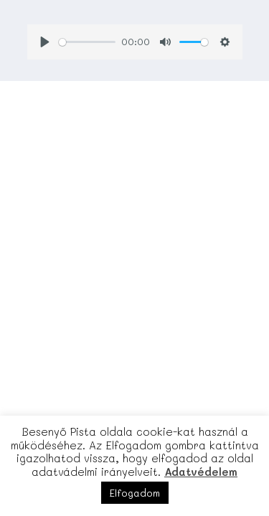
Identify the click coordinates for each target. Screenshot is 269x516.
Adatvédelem (200, 471)
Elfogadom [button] (135, 493)
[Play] (44, 42)
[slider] (87, 42)
